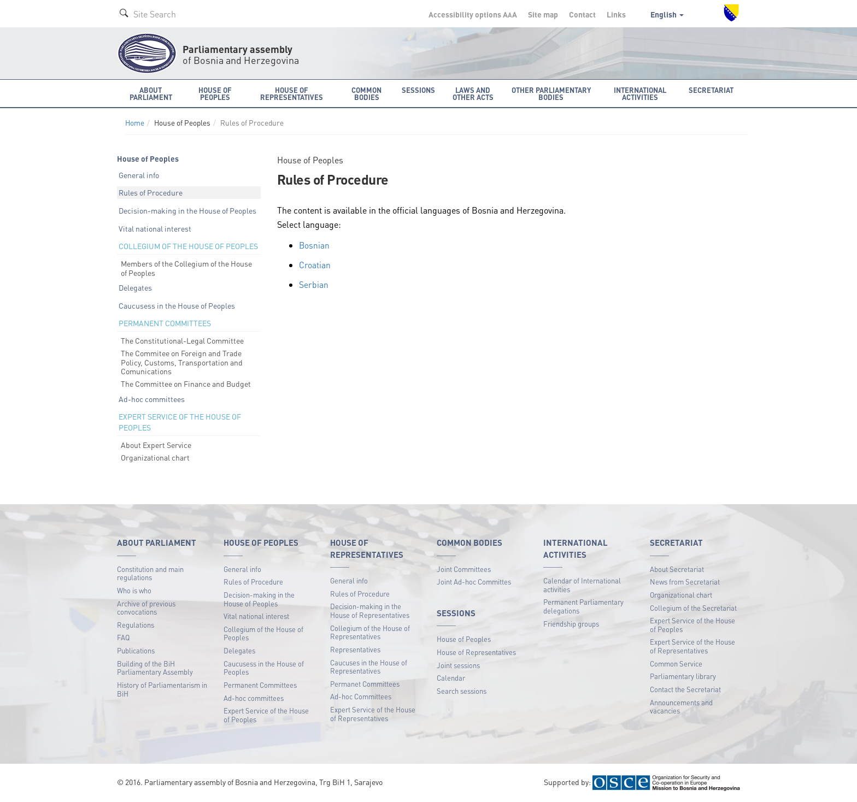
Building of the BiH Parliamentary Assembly (155, 668)
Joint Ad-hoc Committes (474, 581)
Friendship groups (571, 623)
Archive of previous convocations (146, 608)
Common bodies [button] (366, 93)
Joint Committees (464, 569)
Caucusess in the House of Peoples (177, 305)
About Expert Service (156, 445)
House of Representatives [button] (291, 93)
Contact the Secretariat (685, 689)
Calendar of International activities (582, 585)
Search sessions (461, 690)
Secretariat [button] (711, 90)
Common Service (676, 663)
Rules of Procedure (151, 192)
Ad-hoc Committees (360, 696)
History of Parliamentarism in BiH (162, 689)
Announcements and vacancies (681, 707)
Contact (582, 14)
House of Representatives (476, 652)
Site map (543, 14)
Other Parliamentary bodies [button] (551, 93)
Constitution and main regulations (150, 573)
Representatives (355, 649)
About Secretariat (677, 569)
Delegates (135, 287)
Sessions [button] (418, 90)
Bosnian (314, 245)
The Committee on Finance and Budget (186, 383)
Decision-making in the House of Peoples (187, 210)
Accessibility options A (472, 14)
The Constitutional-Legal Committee (182, 340)
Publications (136, 650)
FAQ (123, 637)
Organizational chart (155, 457)
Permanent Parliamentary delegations (583, 606)
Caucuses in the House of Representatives (368, 667)
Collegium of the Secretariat (693, 607)
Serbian (313, 284)
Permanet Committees (365, 683)
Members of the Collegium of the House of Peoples (186, 268)
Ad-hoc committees (152, 399)
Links (616, 14)
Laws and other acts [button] (473, 93)
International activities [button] (640, 93)
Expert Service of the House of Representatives (372, 714)
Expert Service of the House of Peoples (266, 715)
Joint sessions (458, 665)
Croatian (315, 264)
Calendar (451, 677)
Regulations (135, 624)
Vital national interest (155, 228)
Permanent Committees (260, 684)
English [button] (667, 14)
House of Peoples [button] (215, 93)
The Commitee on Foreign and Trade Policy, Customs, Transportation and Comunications (182, 362)
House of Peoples (464, 639)
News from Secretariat (685, 581)
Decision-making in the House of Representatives (369, 611)
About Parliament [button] (151, 93)
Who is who (134, 590)
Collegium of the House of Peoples (263, 633)
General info (139, 175)
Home (134, 122)
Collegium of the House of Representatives (370, 632)
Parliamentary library (683, 676)
